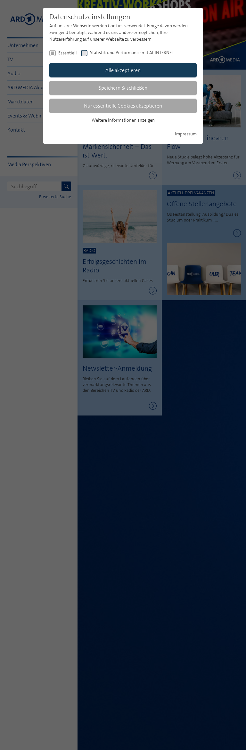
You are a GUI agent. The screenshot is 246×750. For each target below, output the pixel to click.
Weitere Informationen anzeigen (123, 120)
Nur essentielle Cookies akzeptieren (123, 105)
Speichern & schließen (123, 88)
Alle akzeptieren (123, 70)
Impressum (186, 134)
